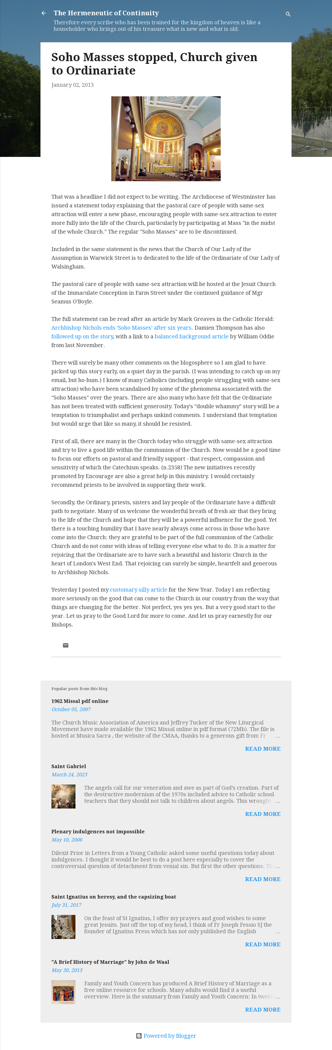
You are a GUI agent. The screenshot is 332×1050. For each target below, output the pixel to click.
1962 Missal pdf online (80, 701)
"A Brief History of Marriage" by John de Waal (110, 962)
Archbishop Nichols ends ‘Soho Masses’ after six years (121, 327)
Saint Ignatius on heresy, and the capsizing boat (113, 897)
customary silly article (138, 589)
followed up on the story (82, 336)
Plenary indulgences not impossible (98, 831)
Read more (263, 748)
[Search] (288, 15)
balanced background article (192, 336)
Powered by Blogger (166, 1036)
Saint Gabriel (68, 766)
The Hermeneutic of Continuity (106, 13)
